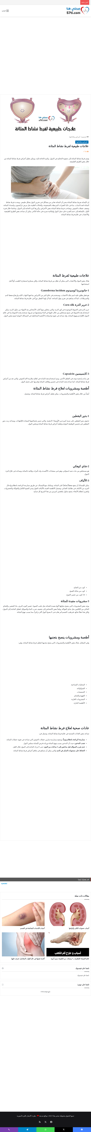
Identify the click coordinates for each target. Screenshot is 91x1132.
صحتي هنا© (55, 1116)
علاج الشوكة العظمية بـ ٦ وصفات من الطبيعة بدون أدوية (70, 959)
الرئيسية (84, 137)
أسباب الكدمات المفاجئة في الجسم (32, 928)
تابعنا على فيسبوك (83, 975)
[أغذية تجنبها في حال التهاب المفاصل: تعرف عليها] (23, 944)
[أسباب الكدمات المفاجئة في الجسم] (23, 914)
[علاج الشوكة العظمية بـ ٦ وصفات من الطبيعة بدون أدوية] (67, 944)
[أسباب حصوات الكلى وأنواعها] (67, 914)
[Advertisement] (45, 36)
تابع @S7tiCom (45, 992)
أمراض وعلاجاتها (74, 137)
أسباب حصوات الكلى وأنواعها (79, 928)
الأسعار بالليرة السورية (24, 1116)
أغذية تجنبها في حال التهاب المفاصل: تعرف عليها (28, 959)
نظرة (34, 1116)
